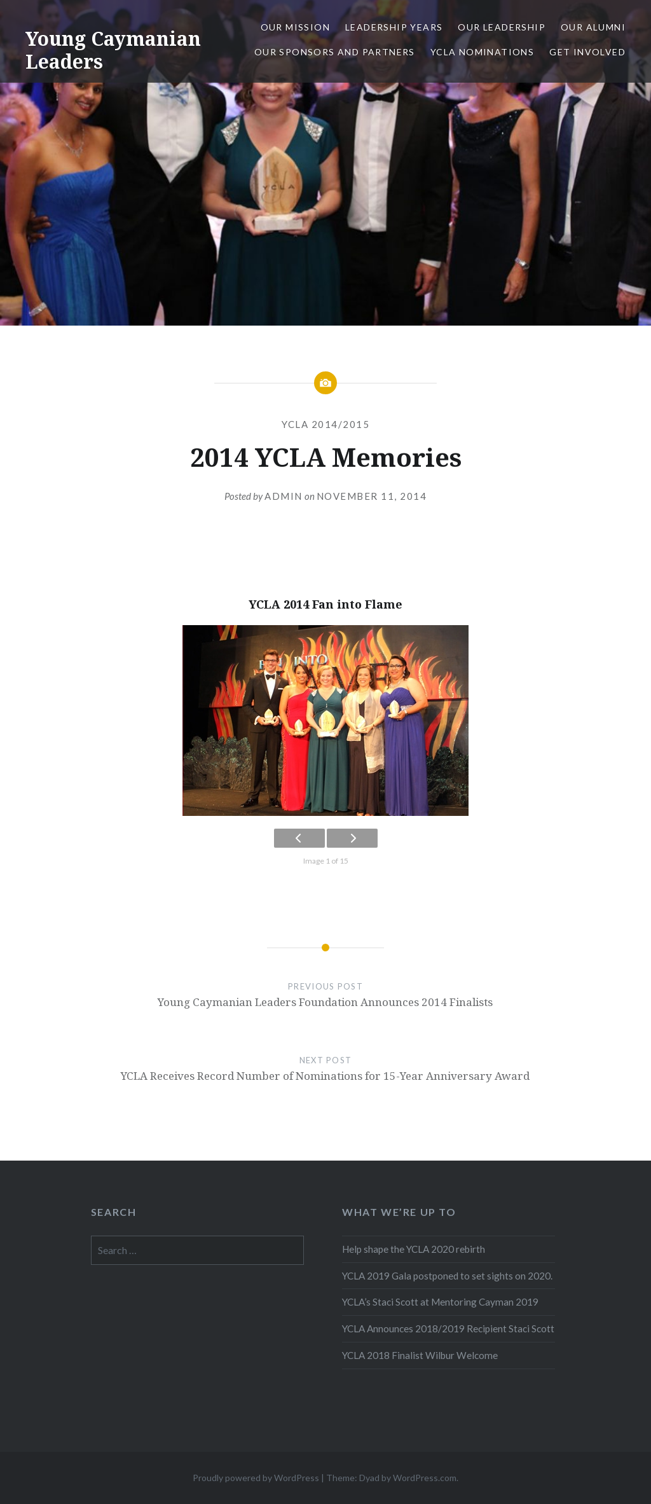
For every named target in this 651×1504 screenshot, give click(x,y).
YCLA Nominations (482, 51)
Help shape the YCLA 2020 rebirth (413, 1249)
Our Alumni (593, 27)
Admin (283, 496)
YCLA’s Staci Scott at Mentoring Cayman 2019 (440, 1301)
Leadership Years (393, 27)
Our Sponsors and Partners (334, 51)
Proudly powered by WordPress (256, 1477)
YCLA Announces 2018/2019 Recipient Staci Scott (448, 1328)
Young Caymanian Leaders (113, 49)
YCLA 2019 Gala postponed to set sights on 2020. (447, 1275)
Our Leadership (501, 27)
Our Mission (295, 27)
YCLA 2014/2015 (325, 424)
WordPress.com (424, 1477)
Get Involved (587, 51)
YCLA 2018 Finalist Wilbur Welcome (420, 1355)
